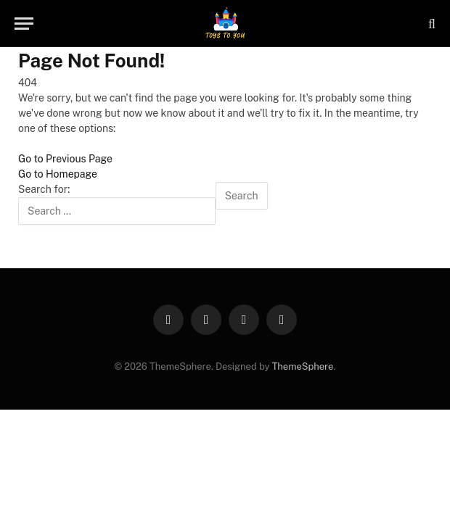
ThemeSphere (303, 366)
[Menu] (24, 23)
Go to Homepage (57, 174)
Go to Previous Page (65, 159)
